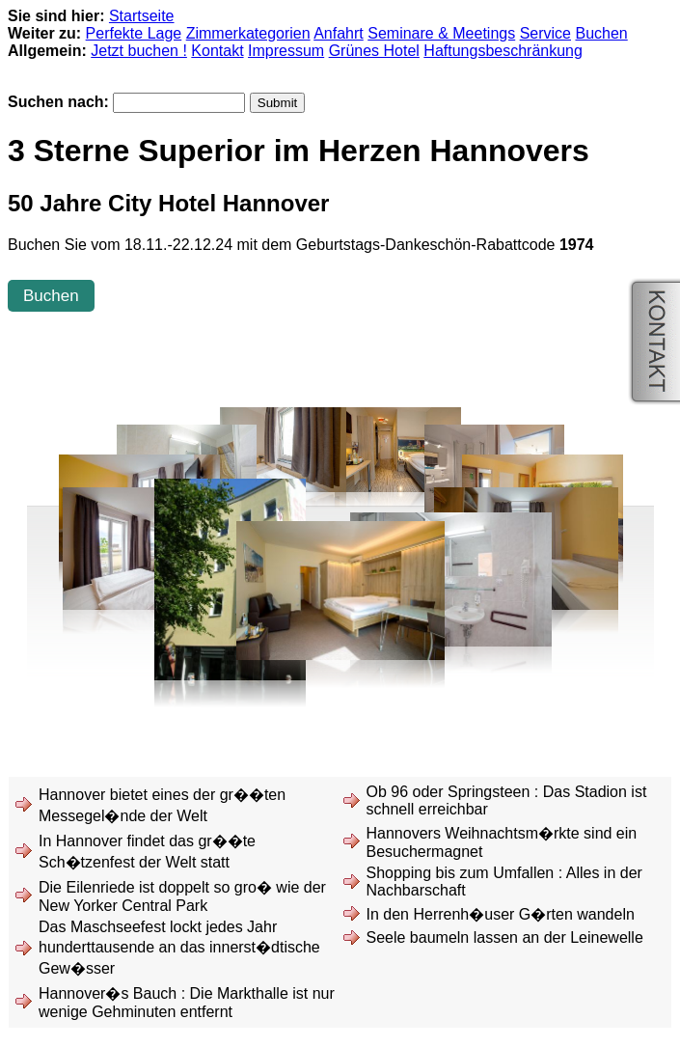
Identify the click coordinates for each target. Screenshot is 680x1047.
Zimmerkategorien (248, 33)
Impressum (286, 50)
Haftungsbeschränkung (503, 50)
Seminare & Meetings (441, 33)
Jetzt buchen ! (139, 50)
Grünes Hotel (374, 50)
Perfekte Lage (134, 33)
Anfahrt (338, 33)
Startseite (142, 16)
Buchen (601, 33)
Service (545, 33)
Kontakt (217, 50)
